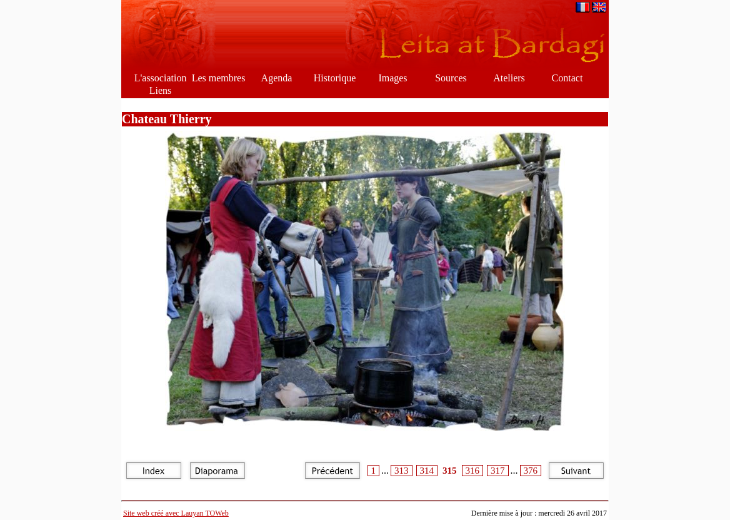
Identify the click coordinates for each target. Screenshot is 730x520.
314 (427, 471)
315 (449, 471)
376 (531, 471)
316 (473, 471)
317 (498, 471)
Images (392, 78)
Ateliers (509, 78)
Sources (451, 78)
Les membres (219, 78)
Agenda (276, 78)
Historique (335, 78)
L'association (160, 78)
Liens (160, 90)
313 (401, 471)
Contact (567, 78)
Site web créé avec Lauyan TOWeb (176, 513)
